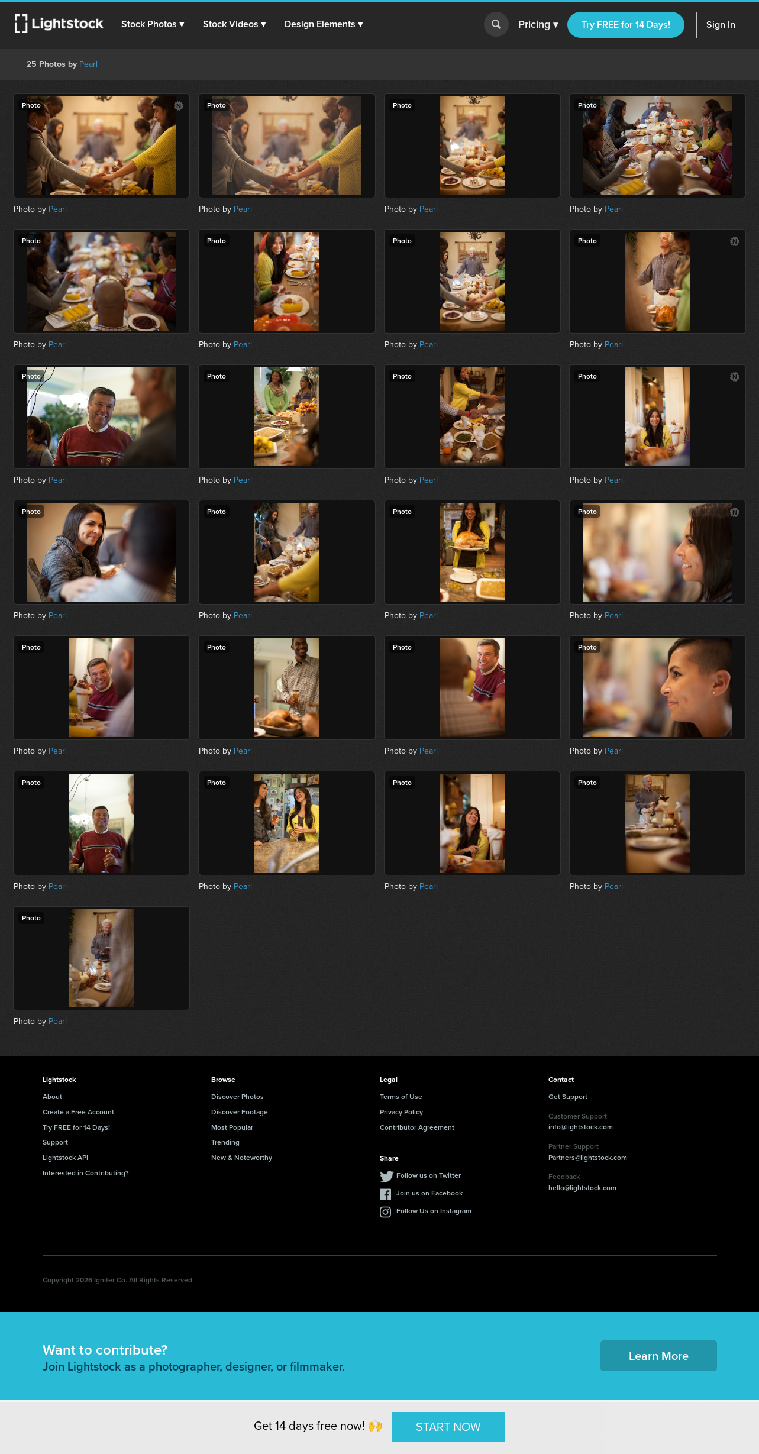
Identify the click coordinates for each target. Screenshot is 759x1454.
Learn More (659, 1355)
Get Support (567, 1096)
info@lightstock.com (580, 1127)
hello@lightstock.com (582, 1187)
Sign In (720, 24)
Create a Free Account (78, 1112)
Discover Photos (237, 1096)
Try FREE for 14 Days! (626, 24)
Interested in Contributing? (86, 1173)
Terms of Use (401, 1096)
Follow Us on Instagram (433, 1211)
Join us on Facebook (429, 1193)
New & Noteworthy (241, 1157)
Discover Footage (239, 1112)
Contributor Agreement (417, 1127)
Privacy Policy (401, 1112)
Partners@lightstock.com (587, 1157)
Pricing (538, 25)
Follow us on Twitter (428, 1175)
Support (55, 1142)
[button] (153, 24)
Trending (225, 1142)
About (52, 1096)
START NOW (448, 1427)
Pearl (88, 64)
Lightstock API (65, 1157)
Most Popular (232, 1127)
